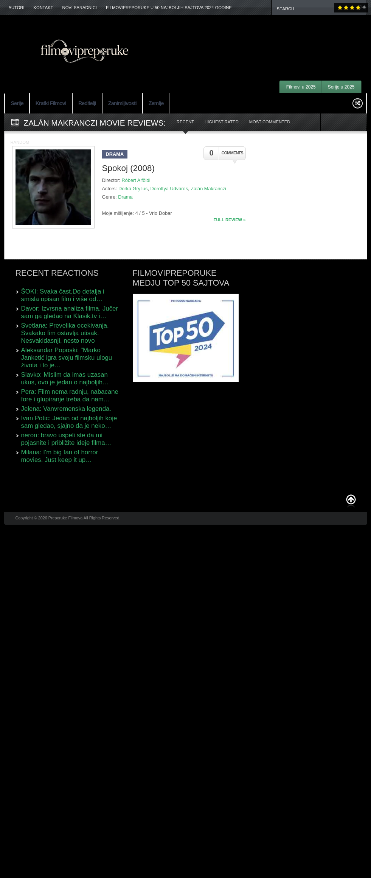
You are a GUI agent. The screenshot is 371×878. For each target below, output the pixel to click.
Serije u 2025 (341, 87)
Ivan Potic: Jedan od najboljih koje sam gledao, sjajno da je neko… (69, 422)
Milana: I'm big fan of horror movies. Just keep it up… (59, 456)
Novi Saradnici (79, 7)
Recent (185, 122)
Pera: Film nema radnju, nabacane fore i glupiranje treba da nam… (69, 395)
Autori (17, 7)
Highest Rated (222, 122)
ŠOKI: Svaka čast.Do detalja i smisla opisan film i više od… (62, 295)
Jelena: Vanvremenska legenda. (66, 408)
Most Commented (269, 122)
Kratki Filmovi (51, 103)
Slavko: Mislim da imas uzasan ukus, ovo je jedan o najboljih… (65, 378)
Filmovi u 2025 (301, 87)
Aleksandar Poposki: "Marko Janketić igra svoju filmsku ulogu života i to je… (66, 358)
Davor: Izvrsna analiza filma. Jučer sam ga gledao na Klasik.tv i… (69, 312)
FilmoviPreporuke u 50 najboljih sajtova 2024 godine (169, 7)
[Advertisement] (267, 37)
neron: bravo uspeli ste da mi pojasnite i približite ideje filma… (66, 439)
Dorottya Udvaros (169, 188)
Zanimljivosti (122, 103)
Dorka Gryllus (133, 188)
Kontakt (43, 7)
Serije (17, 103)
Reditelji (87, 103)
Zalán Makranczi (208, 188)
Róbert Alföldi (135, 180)
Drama (115, 154)
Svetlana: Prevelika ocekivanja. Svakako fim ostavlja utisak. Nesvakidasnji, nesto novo (65, 333)
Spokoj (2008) (128, 168)
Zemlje (156, 103)
